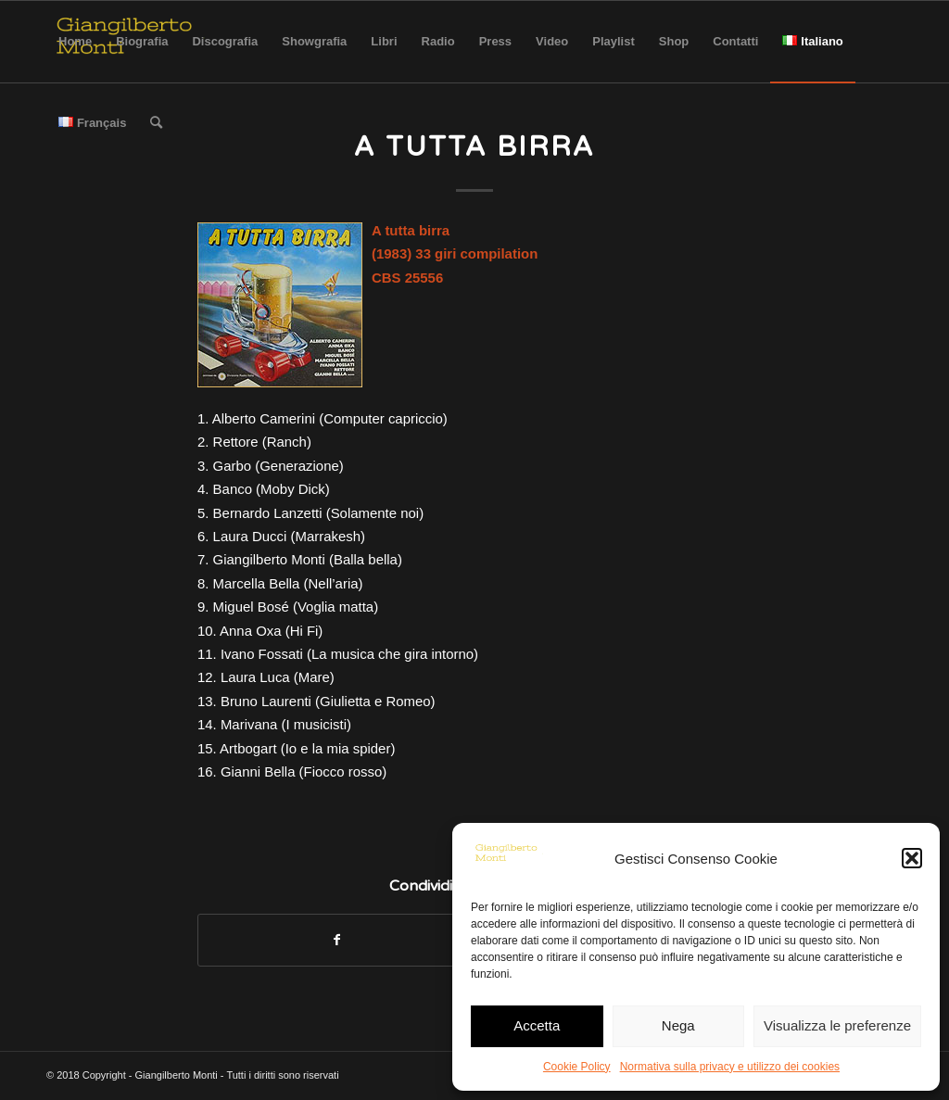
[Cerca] (156, 123)
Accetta (536, 1025)
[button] (912, 858)
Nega (678, 1025)
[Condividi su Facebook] (336, 940)
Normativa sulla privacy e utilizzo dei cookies (730, 1066)
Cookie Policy (577, 1066)
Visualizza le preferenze (837, 1025)
